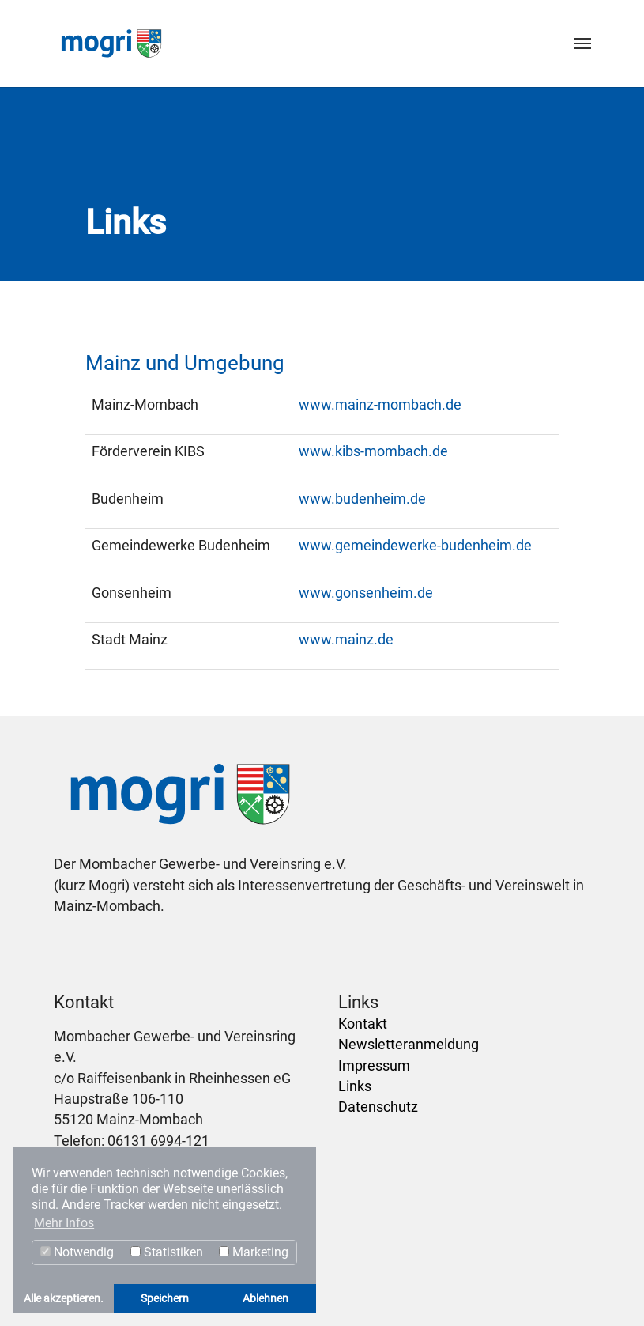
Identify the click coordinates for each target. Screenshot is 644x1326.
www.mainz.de (346, 640)
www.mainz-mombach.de (380, 405)
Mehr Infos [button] (64, 1222)
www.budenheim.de (362, 499)
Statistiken (166, 1252)
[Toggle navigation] (582, 43)
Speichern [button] (165, 1298)
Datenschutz (378, 1107)
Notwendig (77, 1252)
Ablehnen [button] (265, 1298)
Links (354, 1086)
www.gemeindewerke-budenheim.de (415, 545)
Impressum (374, 1066)
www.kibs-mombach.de (373, 451)
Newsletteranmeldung (408, 1044)
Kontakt (362, 1024)
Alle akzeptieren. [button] (64, 1298)
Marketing (253, 1252)
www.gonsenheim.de (366, 593)
